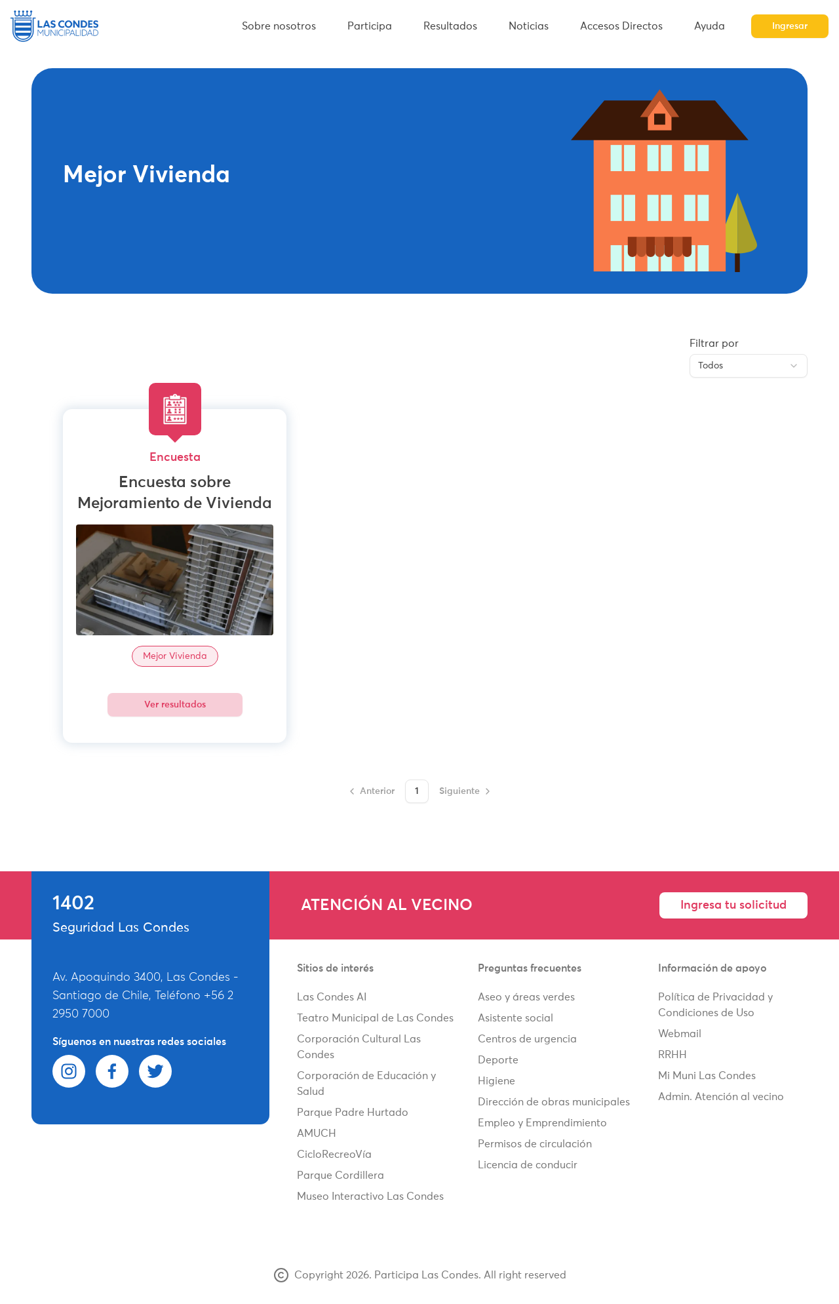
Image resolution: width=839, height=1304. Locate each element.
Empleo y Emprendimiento (542, 1123)
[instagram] (68, 1071)
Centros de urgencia (527, 1039)
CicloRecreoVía (334, 1154)
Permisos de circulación (535, 1144)
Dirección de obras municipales (554, 1102)
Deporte (498, 1060)
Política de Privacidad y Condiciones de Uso (715, 1005)
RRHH (672, 1055)
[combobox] (749, 366)
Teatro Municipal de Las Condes (375, 1018)
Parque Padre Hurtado (352, 1112)
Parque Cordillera (340, 1175)
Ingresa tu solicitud (733, 905)
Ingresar (790, 26)
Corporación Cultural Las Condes (359, 1047)
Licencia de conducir (527, 1165)
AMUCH (316, 1133)
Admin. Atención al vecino (721, 1097)
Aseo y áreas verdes (526, 997)
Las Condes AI (331, 997)
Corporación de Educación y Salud (366, 1084)
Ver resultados (175, 704)
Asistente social (515, 1018)
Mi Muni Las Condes (707, 1076)
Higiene (496, 1081)
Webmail (679, 1034)
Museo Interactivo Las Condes (370, 1196)
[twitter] (155, 1071)
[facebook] (112, 1071)
